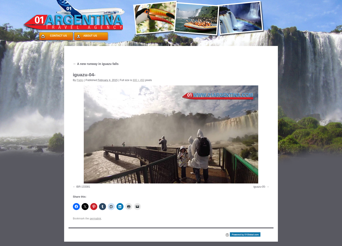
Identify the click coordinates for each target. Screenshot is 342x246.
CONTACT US (58, 35)
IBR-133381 (83, 186)
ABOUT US (90, 35)
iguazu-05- (259, 186)
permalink (95, 218)
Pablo (80, 80)
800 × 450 (138, 80)
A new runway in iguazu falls (95, 64)
